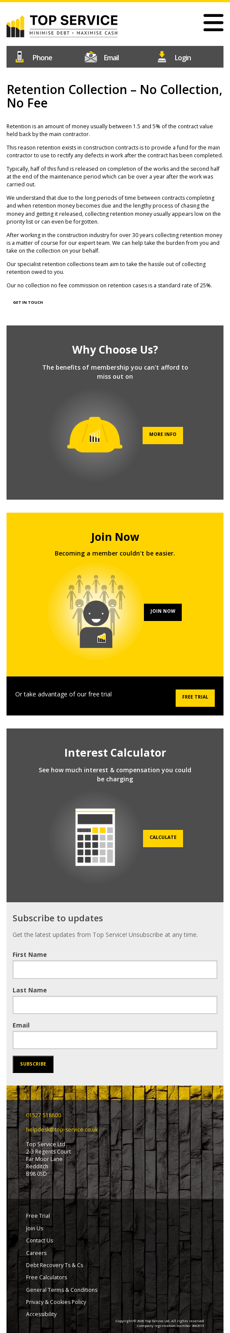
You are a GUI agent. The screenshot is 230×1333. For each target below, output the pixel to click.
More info (163, 434)
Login (186, 55)
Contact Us (39, 1240)
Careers (36, 1253)
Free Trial (195, 697)
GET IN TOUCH (28, 302)
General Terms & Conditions (61, 1290)
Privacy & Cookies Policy (56, 1302)
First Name (30, 954)
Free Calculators (46, 1277)
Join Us (34, 1228)
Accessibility (41, 1314)
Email (21, 1025)
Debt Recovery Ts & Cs (54, 1265)
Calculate (163, 837)
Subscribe (33, 1064)
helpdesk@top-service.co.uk (115, 55)
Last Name (30, 990)
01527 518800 (44, 55)
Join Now (162, 611)
